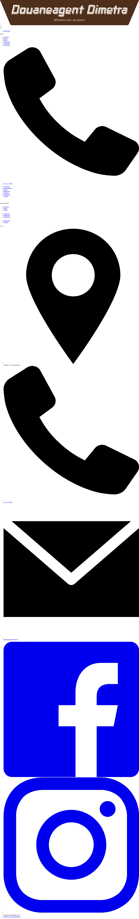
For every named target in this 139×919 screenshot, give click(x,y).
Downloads (7, 31)
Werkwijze (7, 43)
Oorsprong (7, 42)
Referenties (7, 45)
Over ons (6, 37)
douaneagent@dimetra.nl (11, 639)
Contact (6, 196)
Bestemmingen (8, 188)
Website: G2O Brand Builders (12, 916)
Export (5, 40)
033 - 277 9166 (8, 183)
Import (5, 38)
